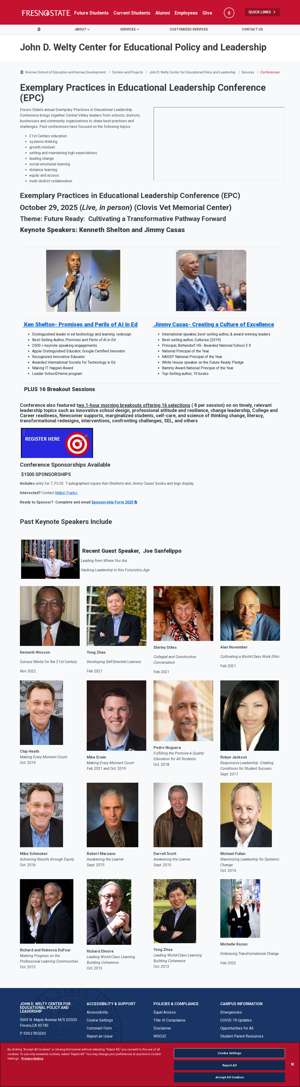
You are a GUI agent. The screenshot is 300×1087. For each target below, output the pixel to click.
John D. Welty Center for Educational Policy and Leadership (192, 72)
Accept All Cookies (229, 1077)
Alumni (162, 13)
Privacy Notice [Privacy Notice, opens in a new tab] (32, 1058)
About (80, 29)
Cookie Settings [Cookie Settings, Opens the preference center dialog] (229, 1053)
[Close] (292, 1064)
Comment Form (99, 1028)
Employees (186, 13)
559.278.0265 (34, 1033)
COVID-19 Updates (236, 1020)
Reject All (229, 1065)
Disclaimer (162, 1028)
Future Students (91, 13)
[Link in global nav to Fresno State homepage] (46, 13)
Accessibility (97, 1012)
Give (207, 13)
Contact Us (252, 29)
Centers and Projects (127, 72)
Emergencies (231, 1012)
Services (128, 29)
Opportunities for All (236, 1028)
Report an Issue (100, 1036)
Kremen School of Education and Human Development (66, 72)
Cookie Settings (100, 1020)
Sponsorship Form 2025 (112, 502)
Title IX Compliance (169, 1020)
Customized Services (189, 29)
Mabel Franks (66, 493)
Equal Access (165, 1012)
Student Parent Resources (241, 1036)
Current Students (131, 13)
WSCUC (160, 1036)
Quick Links (262, 12)
